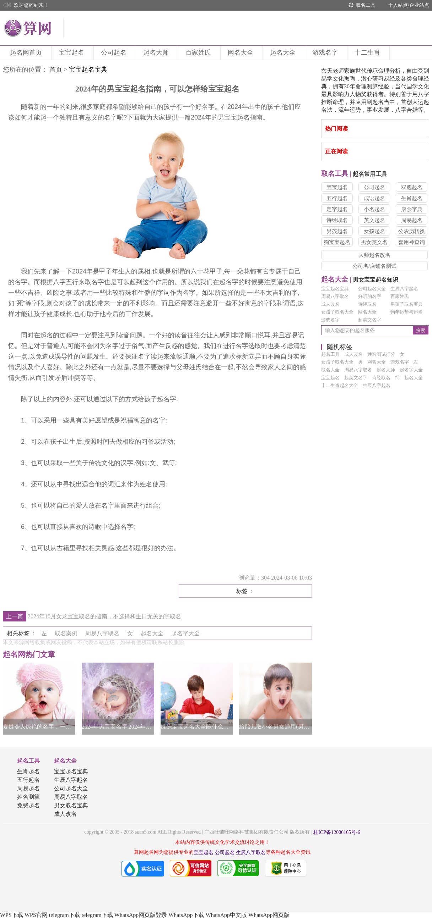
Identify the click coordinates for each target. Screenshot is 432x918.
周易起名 (411, 220)
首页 (55, 69)
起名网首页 (27, 52)
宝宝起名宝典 (335, 288)
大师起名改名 (374, 255)
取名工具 (366, 5)
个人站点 (398, 5)
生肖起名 (411, 198)
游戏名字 (326, 52)
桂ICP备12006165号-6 (336, 832)
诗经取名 (337, 220)
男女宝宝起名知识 (359, 280)
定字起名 (337, 209)
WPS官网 (36, 915)
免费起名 (28, 805)
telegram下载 (64, 915)
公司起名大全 (372, 288)
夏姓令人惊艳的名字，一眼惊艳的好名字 (39, 727)
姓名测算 (28, 797)
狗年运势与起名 (406, 312)
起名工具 (28, 761)
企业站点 (419, 5)
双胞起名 (411, 187)
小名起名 (374, 209)
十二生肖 (368, 52)
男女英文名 (374, 242)
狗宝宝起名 (337, 242)
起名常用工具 (354, 174)
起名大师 (157, 52)
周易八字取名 (335, 296)
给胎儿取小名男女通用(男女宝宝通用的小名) (275, 727)
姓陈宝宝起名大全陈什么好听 (197, 727)
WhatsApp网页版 (269, 915)
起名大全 (284, 52)
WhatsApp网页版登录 (140, 915)
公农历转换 (411, 231)
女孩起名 (374, 231)
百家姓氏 (199, 52)
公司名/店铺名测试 (374, 266)
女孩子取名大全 (337, 312)
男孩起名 (337, 231)
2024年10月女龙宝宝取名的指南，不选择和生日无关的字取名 (104, 616)
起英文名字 (369, 319)
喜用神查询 (411, 242)
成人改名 (330, 304)
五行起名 (337, 198)
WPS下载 (11, 915)
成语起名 (374, 198)
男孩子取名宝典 (406, 304)
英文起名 (374, 220)
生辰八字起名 (404, 288)
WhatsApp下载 (186, 915)
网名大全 (241, 52)
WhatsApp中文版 (226, 915)
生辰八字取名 (251, 852)
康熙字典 (411, 209)
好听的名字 (369, 296)
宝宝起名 (72, 52)
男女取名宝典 (71, 805)
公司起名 (115, 52)
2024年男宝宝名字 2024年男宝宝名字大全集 (118, 727)
